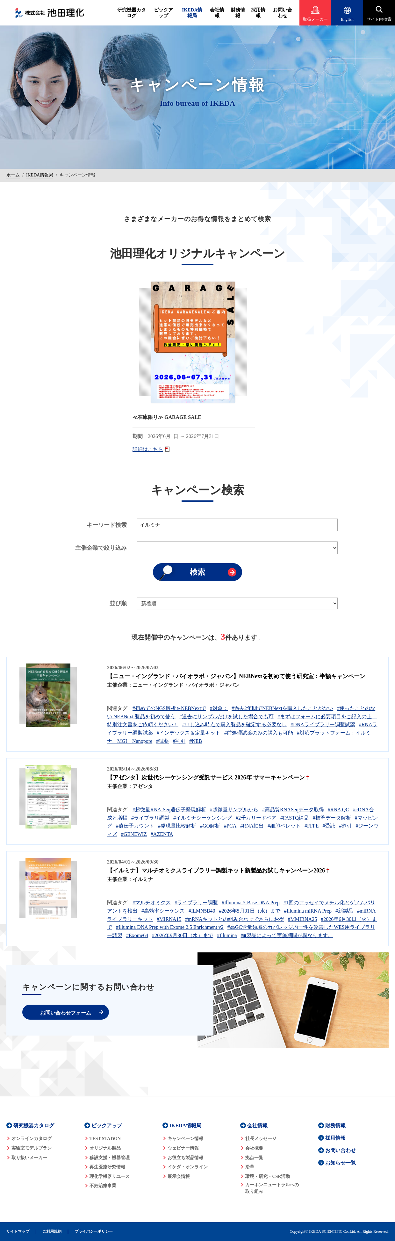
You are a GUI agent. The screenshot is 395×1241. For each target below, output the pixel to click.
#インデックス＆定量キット (188, 732)
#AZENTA (162, 834)
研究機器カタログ (131, 12)
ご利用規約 (51, 1232)
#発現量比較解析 (177, 826)
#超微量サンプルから (234, 809)
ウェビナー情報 (183, 1148)
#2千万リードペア (256, 818)
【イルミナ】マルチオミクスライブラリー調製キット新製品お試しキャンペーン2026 (216, 870)
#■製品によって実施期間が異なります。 (287, 935)
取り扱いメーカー (29, 1157)
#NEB (195, 741)
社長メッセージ (260, 1138)
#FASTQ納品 (294, 818)
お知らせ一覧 (340, 1163)
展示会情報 (179, 1176)
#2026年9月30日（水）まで (182, 935)
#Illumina (227, 935)
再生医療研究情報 (107, 1167)
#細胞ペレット (284, 826)
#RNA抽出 (252, 826)
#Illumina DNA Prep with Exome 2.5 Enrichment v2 (170, 927)
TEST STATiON (105, 1138)
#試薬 (162, 741)
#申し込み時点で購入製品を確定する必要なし (234, 724)
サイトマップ (17, 1232)
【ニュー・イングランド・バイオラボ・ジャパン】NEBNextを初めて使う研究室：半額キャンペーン (236, 676)
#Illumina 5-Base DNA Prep (251, 902)
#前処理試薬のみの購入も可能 (258, 732)
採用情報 (258, 12)
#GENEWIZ (134, 834)
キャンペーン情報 (185, 1138)
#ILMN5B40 (202, 911)
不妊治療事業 (103, 1185)
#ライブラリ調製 (150, 818)
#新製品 (344, 911)
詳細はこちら (148, 449)
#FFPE (312, 826)
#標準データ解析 (332, 818)
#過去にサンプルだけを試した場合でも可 (226, 716)
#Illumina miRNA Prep (308, 911)
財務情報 (238, 12)
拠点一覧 (254, 1157)
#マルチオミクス (152, 902)
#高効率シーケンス (163, 911)
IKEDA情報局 (192, 12)
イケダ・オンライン (188, 1167)
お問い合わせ (282, 12)
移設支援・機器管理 (110, 1157)
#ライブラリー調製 (196, 902)
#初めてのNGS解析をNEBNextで (169, 708)
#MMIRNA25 (302, 919)
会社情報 (217, 12)
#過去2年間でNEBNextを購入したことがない (282, 708)
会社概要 (254, 1148)
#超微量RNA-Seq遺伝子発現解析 (169, 809)
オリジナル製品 (105, 1148)
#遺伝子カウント (135, 826)
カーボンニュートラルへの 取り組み (272, 1188)
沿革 (249, 1167)
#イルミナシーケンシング (202, 818)
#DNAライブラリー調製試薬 (323, 724)
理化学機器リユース (110, 1176)
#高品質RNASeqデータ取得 (293, 809)
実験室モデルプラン (31, 1148)
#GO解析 (210, 826)
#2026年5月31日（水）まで (249, 911)
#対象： (219, 708)
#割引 (179, 741)
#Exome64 (137, 935)
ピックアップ (163, 12)
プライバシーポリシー (94, 1232)
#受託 (328, 826)
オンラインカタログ (31, 1138)
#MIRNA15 (169, 919)
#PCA (230, 826)
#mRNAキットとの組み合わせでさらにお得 (234, 919)
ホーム (13, 175)
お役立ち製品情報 (185, 1157)
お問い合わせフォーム (65, 1012)
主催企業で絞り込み (101, 548)
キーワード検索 (107, 525)
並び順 (118, 603)
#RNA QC (338, 809)
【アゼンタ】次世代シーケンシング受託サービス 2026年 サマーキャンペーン (206, 777)
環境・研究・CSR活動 (267, 1176)
